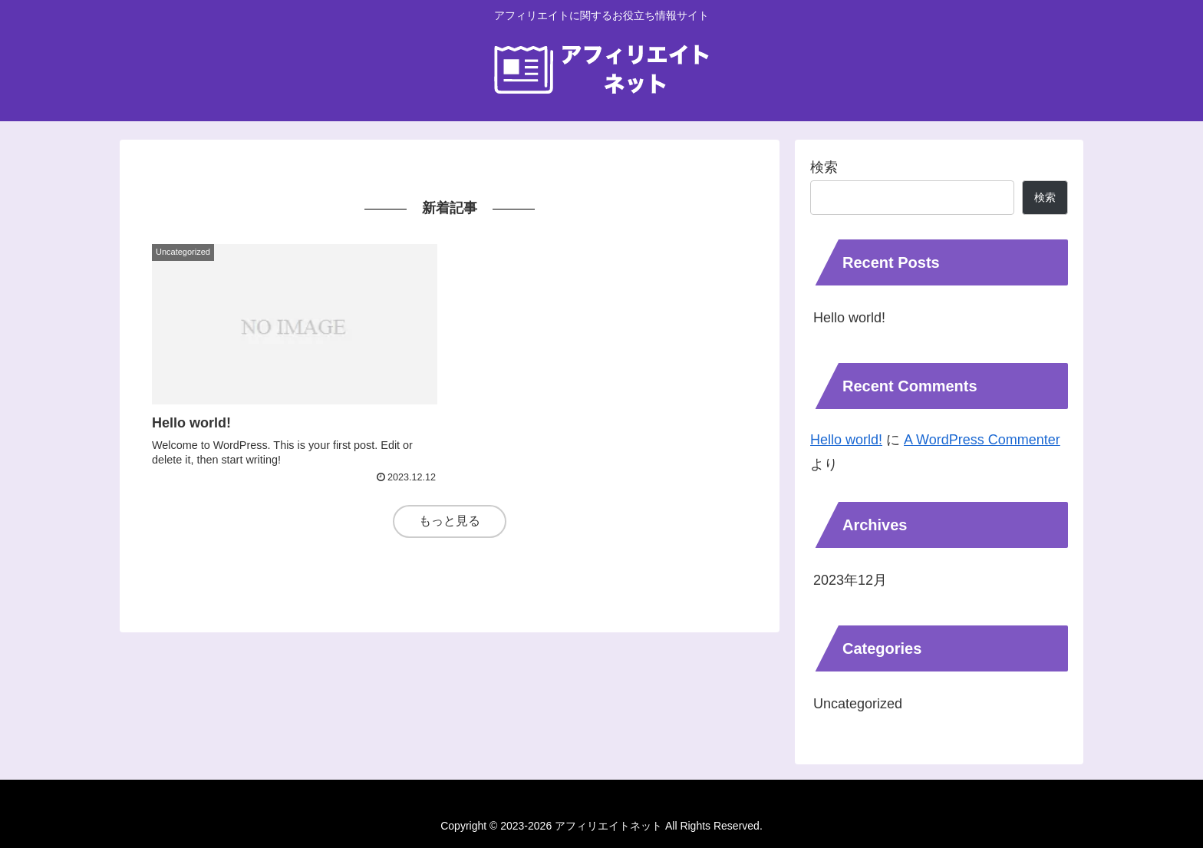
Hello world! (849, 317)
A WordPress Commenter (982, 439)
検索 (824, 167)
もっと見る (449, 520)
